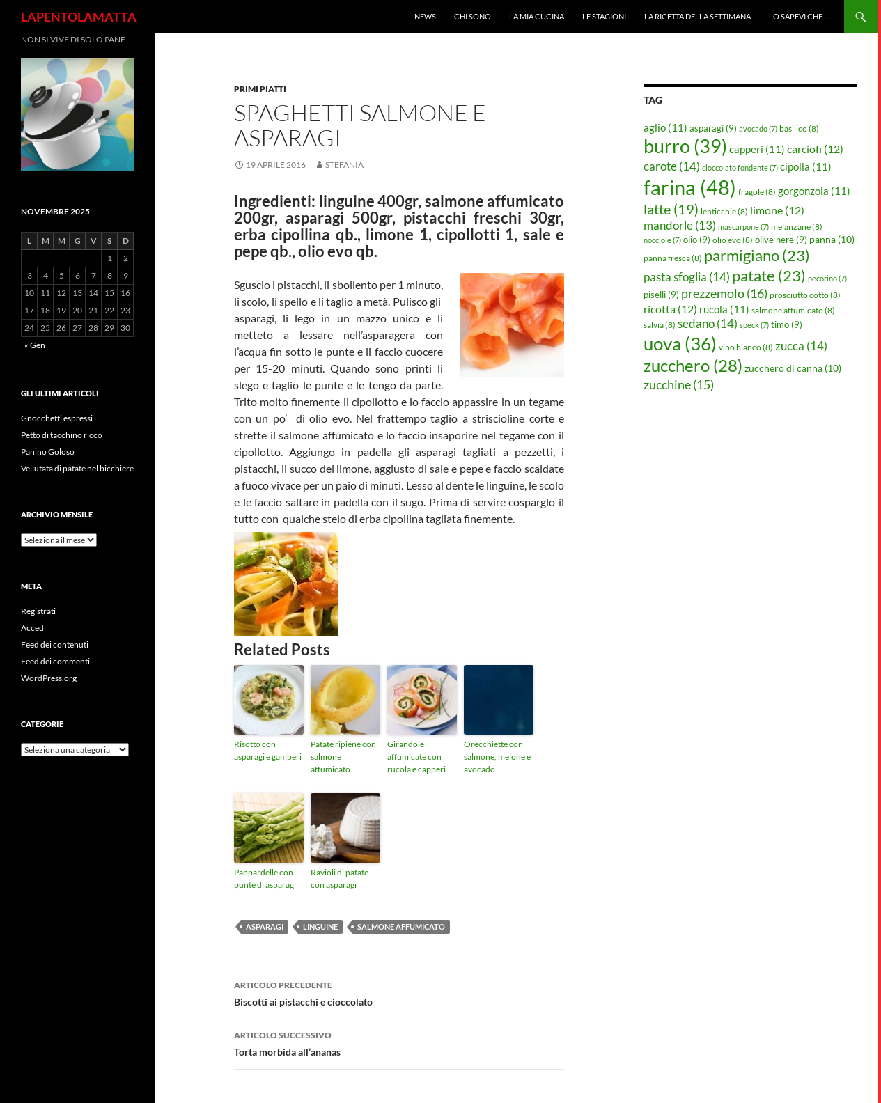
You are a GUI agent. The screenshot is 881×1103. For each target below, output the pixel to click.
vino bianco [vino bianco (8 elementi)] (746, 347)
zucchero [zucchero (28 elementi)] (693, 365)
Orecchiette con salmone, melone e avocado (497, 756)
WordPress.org (49, 678)
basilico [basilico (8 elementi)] (799, 128)
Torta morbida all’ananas (399, 1042)
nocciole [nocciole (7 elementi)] (662, 239)
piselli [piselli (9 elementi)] (661, 294)
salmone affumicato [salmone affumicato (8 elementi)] (793, 310)
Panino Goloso (48, 451)
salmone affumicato (401, 926)
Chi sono (472, 16)
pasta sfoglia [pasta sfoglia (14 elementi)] (687, 276)
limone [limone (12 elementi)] (777, 210)
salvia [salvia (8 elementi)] (660, 325)
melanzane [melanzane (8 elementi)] (796, 226)
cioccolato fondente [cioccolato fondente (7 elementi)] (740, 167)
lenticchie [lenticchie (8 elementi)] (724, 211)
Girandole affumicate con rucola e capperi (416, 756)
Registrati (38, 611)
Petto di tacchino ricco (61, 435)
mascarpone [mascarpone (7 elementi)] (743, 226)
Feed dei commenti (55, 661)
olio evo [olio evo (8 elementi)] (732, 240)
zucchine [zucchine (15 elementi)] (679, 384)
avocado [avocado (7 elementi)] (758, 128)
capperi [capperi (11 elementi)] (757, 149)
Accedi (33, 628)
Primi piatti (260, 89)
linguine (320, 926)
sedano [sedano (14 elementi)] (708, 323)
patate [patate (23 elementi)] (769, 275)
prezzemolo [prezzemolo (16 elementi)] (724, 293)
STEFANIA (344, 164)
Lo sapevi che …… (802, 16)
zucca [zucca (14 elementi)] (801, 345)
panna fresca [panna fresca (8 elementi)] (673, 258)
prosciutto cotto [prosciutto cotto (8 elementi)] (805, 295)
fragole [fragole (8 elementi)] (757, 192)
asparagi (264, 926)
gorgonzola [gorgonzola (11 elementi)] (814, 191)
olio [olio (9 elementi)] (696, 239)
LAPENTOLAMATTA (79, 16)
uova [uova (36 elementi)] (680, 343)
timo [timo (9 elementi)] (786, 324)
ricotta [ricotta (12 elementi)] (670, 309)
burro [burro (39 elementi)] (685, 145)
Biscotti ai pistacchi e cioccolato (399, 992)
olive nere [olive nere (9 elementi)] (781, 239)
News (425, 16)
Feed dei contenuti (54, 644)
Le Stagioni (604, 16)
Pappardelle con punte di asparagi (265, 878)
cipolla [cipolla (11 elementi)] (806, 166)
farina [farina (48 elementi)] (690, 187)
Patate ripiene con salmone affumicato (343, 756)
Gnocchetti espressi (57, 418)
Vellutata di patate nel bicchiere (77, 468)
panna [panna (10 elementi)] (832, 239)
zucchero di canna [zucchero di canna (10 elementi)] (792, 368)
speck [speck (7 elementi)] (754, 324)
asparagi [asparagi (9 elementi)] (713, 128)
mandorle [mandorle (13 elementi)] (680, 226)
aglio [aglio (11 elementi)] (665, 127)
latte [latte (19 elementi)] (671, 209)
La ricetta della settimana (697, 16)
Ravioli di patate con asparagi (339, 878)
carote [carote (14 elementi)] (672, 166)
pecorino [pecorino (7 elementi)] (827, 278)
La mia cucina (536, 16)
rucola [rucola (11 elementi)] (724, 309)
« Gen (34, 345)
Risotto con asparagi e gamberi (268, 750)
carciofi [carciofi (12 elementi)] (815, 149)
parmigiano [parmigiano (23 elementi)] (757, 255)
